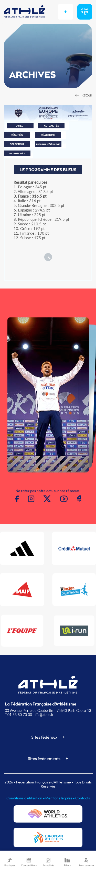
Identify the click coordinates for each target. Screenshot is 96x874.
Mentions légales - (60, 798)
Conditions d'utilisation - (25, 798)
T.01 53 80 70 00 (18, 714)
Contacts (82, 798)
